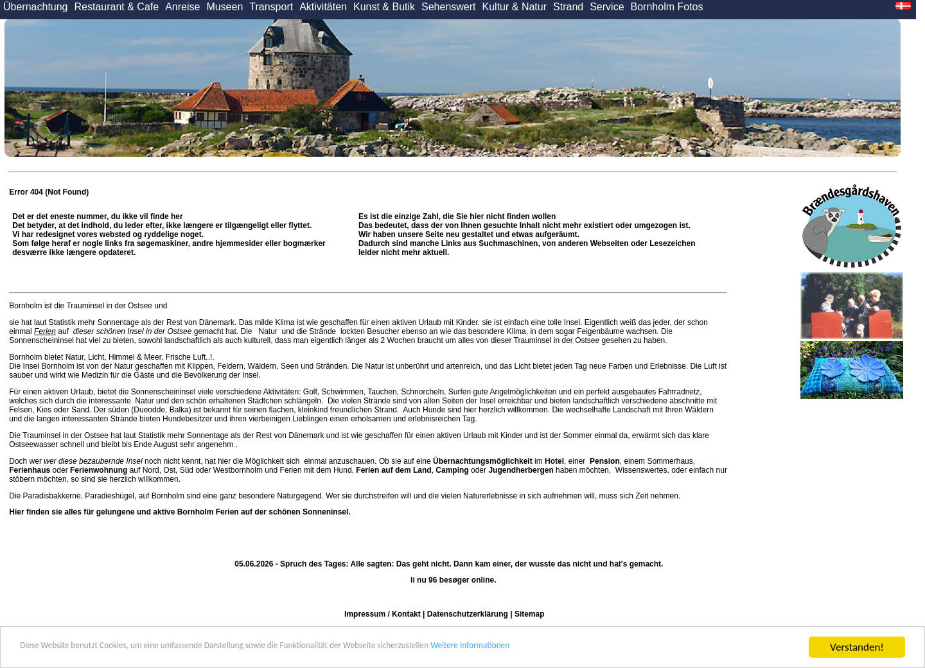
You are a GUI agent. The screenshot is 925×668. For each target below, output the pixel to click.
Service (607, 6)
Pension (605, 461)
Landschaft (632, 409)
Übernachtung (35, 6)
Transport (271, 6)
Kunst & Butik (384, 6)
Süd (186, 470)
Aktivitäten (323, 6)
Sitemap (530, 614)
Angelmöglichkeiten (522, 391)
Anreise (182, 6)
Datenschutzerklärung (467, 614)
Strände (323, 331)
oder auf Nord (84, 470)
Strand (568, 6)
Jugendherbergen (520, 470)
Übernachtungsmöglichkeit (483, 461)
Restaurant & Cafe (117, 6)
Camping (452, 470)
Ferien (45, 331)
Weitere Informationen (598, 648)
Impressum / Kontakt (382, 614)
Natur (267, 331)
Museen (224, 6)
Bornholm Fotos (667, 6)
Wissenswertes (641, 470)
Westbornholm (238, 470)
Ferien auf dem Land (393, 470)
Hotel (554, 461)
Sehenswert (448, 6)
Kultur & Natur (514, 6)
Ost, (170, 470)
